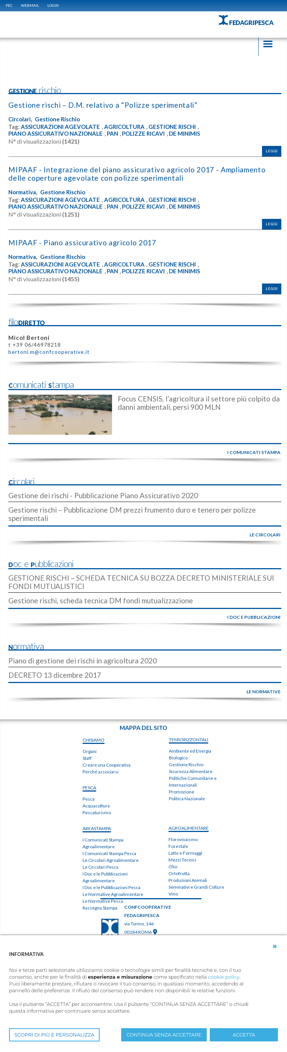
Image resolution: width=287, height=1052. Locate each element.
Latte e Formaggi (185, 853)
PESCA (89, 787)
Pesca (89, 799)
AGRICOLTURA (124, 127)
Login (53, 5)
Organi (90, 751)
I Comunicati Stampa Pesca (109, 853)
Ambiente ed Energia (190, 751)
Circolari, (20, 119)
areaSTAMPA (97, 828)
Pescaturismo (97, 812)
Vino (173, 894)
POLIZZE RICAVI (143, 133)
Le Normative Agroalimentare (113, 894)
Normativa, (22, 192)
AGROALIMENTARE (188, 828)
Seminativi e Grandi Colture (196, 887)
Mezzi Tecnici (182, 860)
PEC (9, 5)
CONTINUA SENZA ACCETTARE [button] (163, 1035)
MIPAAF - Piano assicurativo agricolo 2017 (82, 242)
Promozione (181, 792)
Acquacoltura (96, 806)
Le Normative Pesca (103, 901)
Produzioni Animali (187, 880)
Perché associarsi (101, 772)
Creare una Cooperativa (107, 765)
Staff (87, 758)
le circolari (265, 535)
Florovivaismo (183, 839)
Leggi (272, 151)
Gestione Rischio (57, 119)
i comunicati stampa (254, 452)
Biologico (178, 758)
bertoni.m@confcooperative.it (49, 352)
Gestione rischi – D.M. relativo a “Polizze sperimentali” (102, 105)
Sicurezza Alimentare (190, 771)
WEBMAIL (30, 5)
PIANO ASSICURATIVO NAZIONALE (55, 133)
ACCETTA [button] (244, 1035)
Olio (172, 866)
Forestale (178, 846)
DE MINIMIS (184, 133)
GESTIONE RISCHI (172, 127)
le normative (263, 691)
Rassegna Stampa (100, 908)
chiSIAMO (94, 740)
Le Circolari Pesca (101, 867)
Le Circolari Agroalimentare (111, 860)
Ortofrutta (179, 873)
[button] (275, 946)
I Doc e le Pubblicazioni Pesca (111, 887)
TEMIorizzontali (188, 739)
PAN (112, 133)
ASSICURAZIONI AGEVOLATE (60, 127)
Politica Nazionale (187, 798)
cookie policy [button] (223, 977)
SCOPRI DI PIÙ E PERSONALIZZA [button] (54, 1035)
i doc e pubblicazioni (254, 617)
